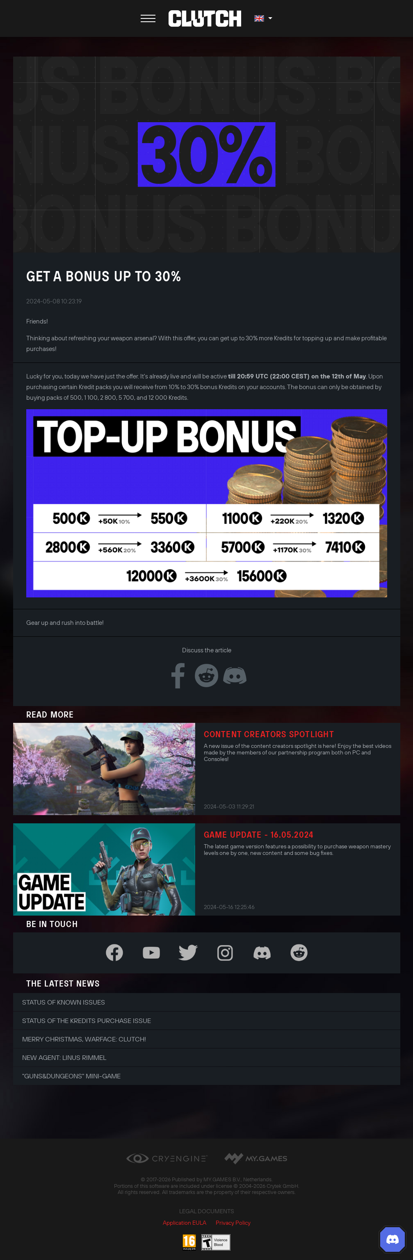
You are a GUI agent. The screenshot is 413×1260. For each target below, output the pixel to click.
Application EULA (184, 1222)
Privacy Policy (233, 1222)
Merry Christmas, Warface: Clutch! (84, 1039)
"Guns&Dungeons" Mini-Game (71, 1076)
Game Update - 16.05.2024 (259, 834)
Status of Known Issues (63, 1002)
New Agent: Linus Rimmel (64, 1057)
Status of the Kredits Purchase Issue (86, 1020)
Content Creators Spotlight (269, 734)
